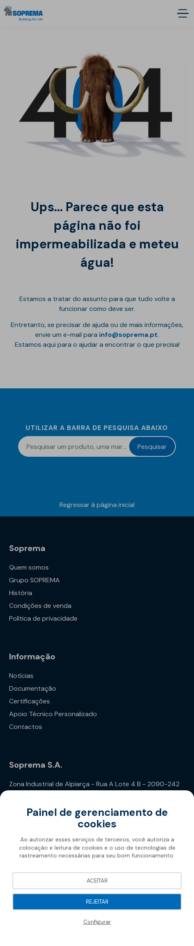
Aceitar (97, 880)
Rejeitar (97, 901)
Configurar (97, 921)
